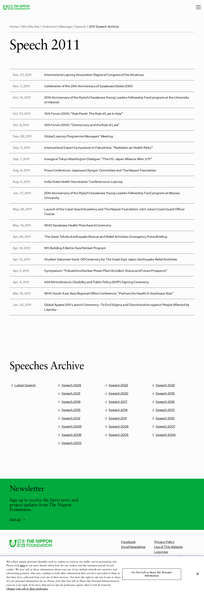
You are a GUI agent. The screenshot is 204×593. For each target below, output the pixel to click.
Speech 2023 (116, 385)
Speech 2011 (115, 418)
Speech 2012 (68, 418)
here (23, 565)
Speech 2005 (116, 435)
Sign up (18, 519)
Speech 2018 (68, 401)
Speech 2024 (69, 385)
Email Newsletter (133, 547)
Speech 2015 (68, 410)
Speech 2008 (116, 426)
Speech (80, 26)
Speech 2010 (163, 418)
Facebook (128, 542)
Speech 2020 (116, 393)
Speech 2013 (163, 410)
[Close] (197, 574)
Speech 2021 (68, 393)
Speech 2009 (69, 426)
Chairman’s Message (57, 26)
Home (14, 26)
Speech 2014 (116, 410)
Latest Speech (23, 385)
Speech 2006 (69, 435)
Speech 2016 (163, 401)
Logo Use (161, 552)
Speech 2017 (115, 401)
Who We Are (30, 26)
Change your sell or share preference (27, 589)
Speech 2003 (69, 443)
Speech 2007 (163, 426)
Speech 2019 (163, 393)
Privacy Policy (164, 542)
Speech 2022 (163, 385)
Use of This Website (168, 547)
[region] (102, 574)
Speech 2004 (163, 435)
